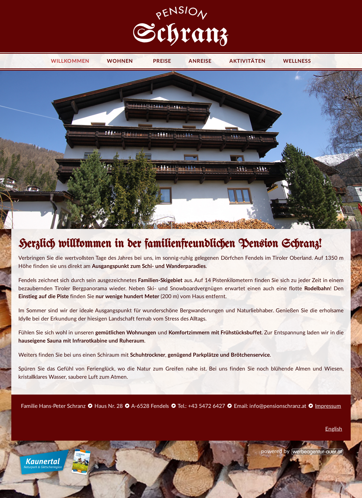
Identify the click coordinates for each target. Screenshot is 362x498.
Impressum (328, 406)
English (333, 429)
